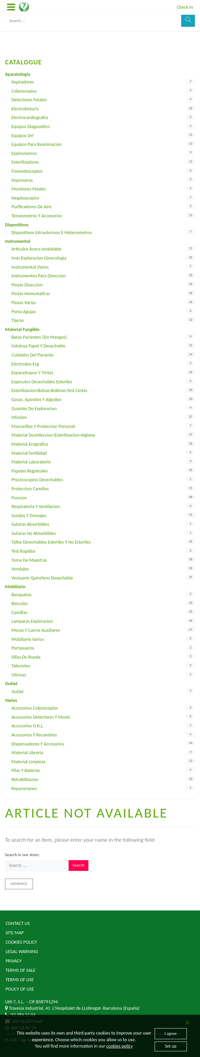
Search (79, 865)
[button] (11, 7)
